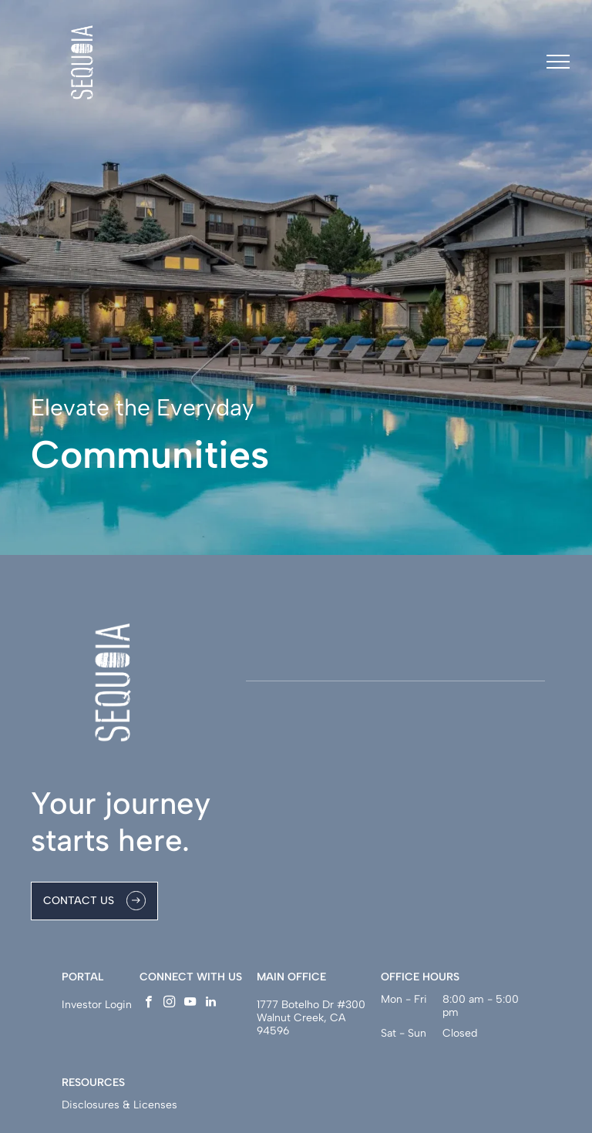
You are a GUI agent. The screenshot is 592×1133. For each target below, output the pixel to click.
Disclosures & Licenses (119, 1104)
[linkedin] (211, 1003)
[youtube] (190, 1003)
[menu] (558, 62)
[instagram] (169, 1003)
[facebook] (148, 1003)
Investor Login (97, 1004)
